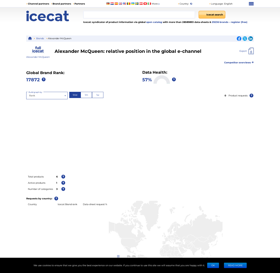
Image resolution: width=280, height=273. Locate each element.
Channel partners (38, 3)
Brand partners (62, 3)
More (156, 3)
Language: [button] (216, 3)
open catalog (154, 22)
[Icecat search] (212, 15)
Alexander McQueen (38, 57)
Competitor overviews (239, 62)
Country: (183, 3)
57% (147, 79)
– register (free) (238, 22)
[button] (220, 4)
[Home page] (54, 16)
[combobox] (139, 15)
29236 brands (220, 22)
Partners (79, 3)
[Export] (246, 51)
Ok (213, 265)
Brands (40, 38)
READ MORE (235, 265)
